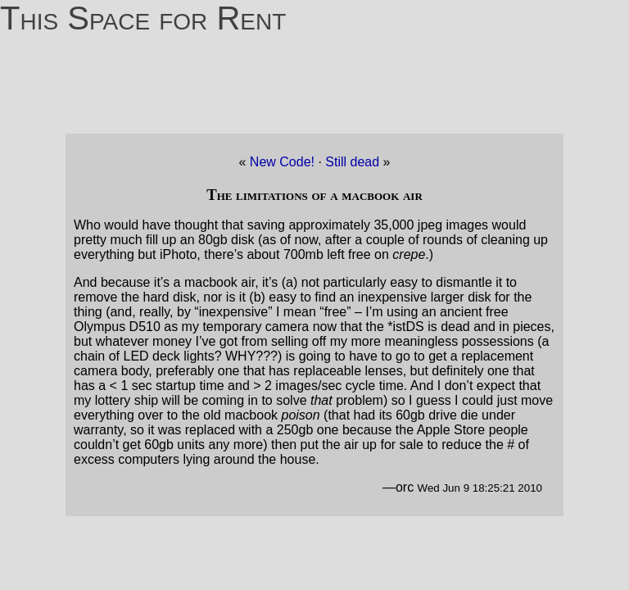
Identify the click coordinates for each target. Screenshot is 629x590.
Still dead (353, 162)
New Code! (282, 162)
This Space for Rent (143, 18)
